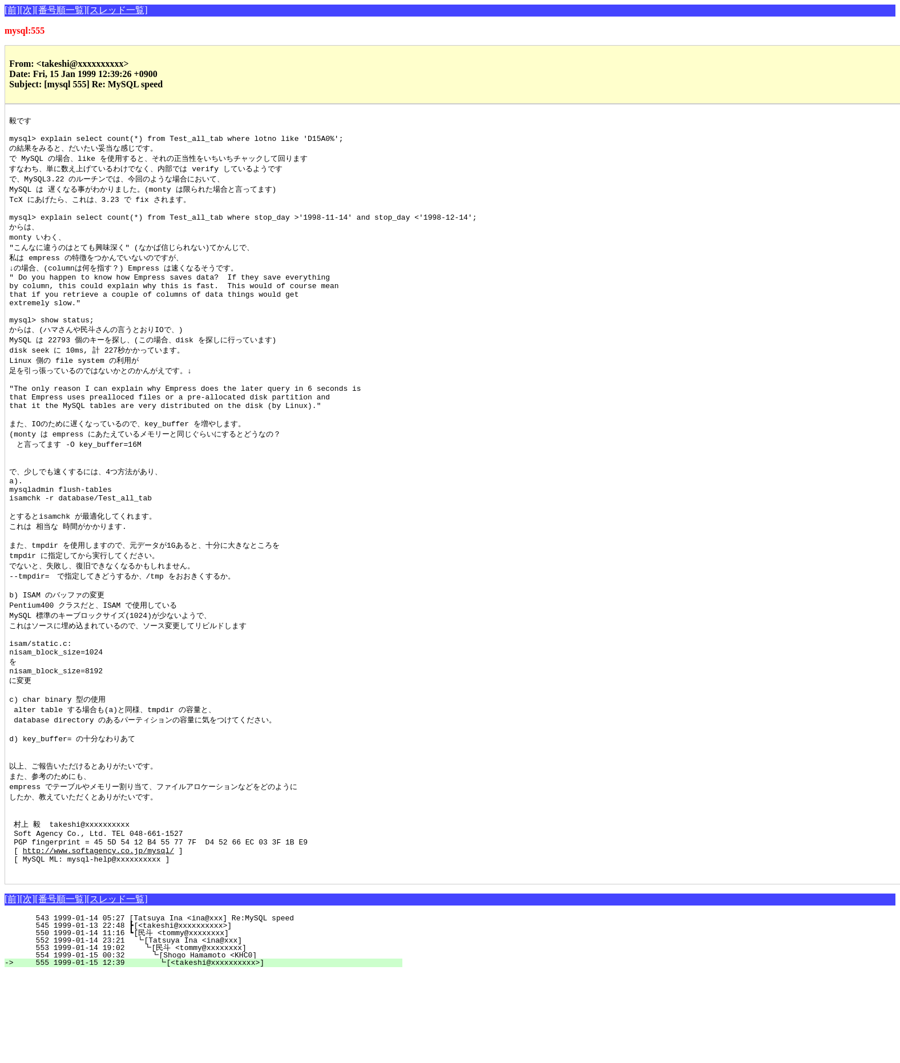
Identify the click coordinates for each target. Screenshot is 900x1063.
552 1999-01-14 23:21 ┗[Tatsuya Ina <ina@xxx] (210, 1029)
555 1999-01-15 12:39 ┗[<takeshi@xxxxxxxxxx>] (208, 1051)
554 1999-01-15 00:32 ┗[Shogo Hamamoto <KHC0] (209, 1044)
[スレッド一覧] (117, 10)
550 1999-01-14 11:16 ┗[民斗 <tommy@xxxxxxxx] (210, 1022)
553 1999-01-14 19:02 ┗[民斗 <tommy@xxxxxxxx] (208, 1037)
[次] (27, 10)
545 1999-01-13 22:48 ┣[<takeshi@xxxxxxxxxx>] (211, 1014)
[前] (12, 10)
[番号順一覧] (61, 10)
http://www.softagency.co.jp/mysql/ (98, 936)
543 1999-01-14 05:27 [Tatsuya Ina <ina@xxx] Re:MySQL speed (213, 1007)
